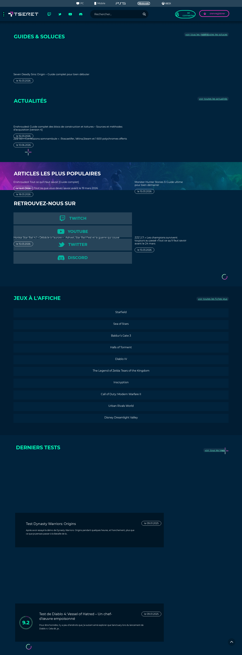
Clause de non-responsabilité (159, 649)
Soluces (21, 594)
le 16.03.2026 (23, 83)
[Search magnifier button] (144, 14)
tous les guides (185, 36)
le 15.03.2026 (186, 83)
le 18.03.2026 (78, 147)
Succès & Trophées (28, 614)
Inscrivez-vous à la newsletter (32, 634)
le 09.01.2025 (107, 483)
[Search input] (116, 14)
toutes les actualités (214, 100)
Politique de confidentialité (191, 649)
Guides (21, 589)
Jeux (19, 584)
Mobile (99, 3)
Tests (20, 604)
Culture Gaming (26, 609)
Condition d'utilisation (219, 649)
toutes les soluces (215, 36)
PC (80, 3)
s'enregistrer (214, 13)
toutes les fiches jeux (213, 259)
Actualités (23, 599)
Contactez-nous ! (138, 595)
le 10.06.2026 (23, 150)
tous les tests (216, 411)
